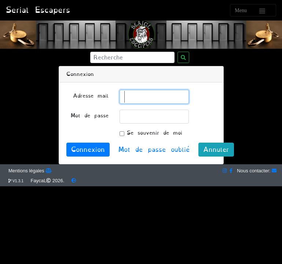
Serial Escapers (38, 10)
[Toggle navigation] (253, 10)
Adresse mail (91, 95)
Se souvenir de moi (154, 133)
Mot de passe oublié (154, 149)
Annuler (216, 149)
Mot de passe (90, 115)
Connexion (88, 149)
